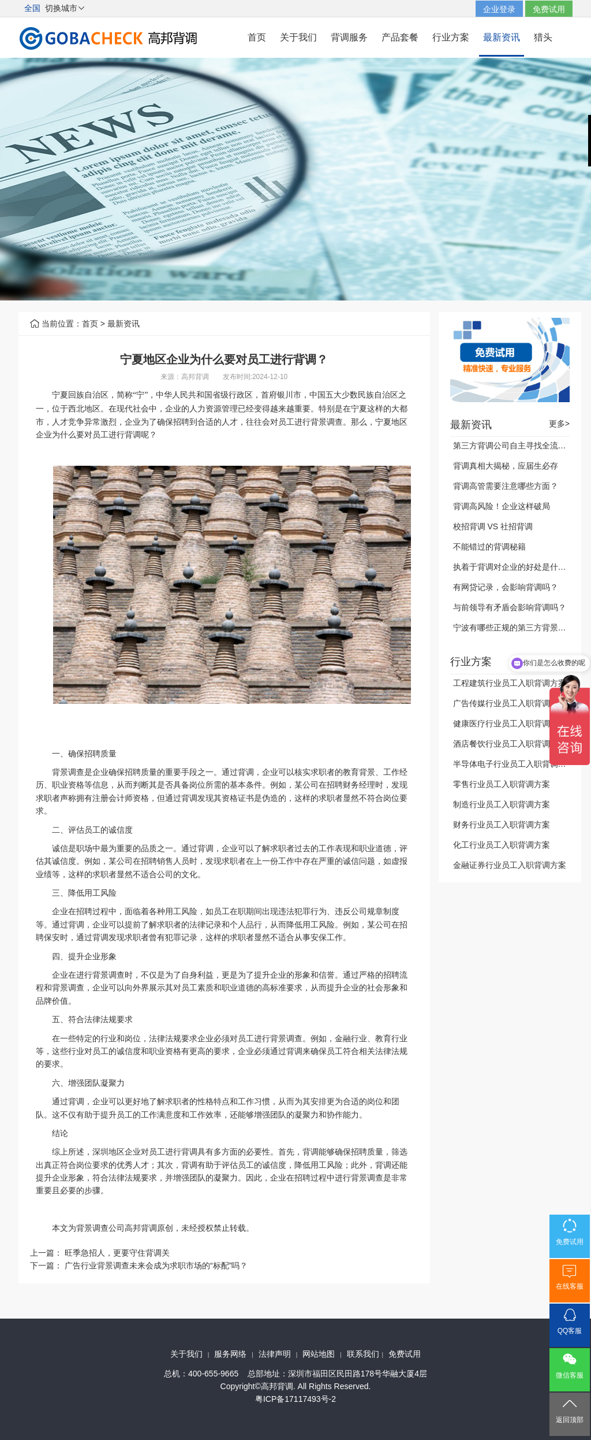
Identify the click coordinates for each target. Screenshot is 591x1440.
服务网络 (230, 1354)
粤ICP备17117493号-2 (295, 1399)
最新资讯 (501, 37)
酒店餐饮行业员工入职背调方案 (509, 743)
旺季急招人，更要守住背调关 (117, 1252)
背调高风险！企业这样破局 (501, 506)
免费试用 (549, 9)
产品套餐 (399, 37)
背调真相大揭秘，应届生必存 (505, 465)
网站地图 (318, 1354)
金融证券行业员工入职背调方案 (509, 865)
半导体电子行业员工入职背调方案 (513, 764)
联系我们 (363, 1354)
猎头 (543, 37)
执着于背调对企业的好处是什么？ (513, 566)
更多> (559, 424)
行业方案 (450, 37)
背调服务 (349, 37)
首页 (257, 37)
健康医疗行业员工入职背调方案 (509, 723)
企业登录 (499, 9)
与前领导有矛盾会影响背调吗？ (509, 607)
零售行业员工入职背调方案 (501, 784)
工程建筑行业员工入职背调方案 (509, 683)
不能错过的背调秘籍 (489, 546)
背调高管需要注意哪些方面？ (505, 486)
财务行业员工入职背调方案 (501, 824)
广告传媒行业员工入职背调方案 (509, 703)
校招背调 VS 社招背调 (493, 526)
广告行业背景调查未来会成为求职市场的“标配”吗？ (156, 1265)
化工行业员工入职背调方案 (501, 844)
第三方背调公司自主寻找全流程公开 (517, 445)
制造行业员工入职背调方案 (501, 804)
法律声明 (275, 1354)
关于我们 (298, 37)
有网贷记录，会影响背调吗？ (505, 587)
